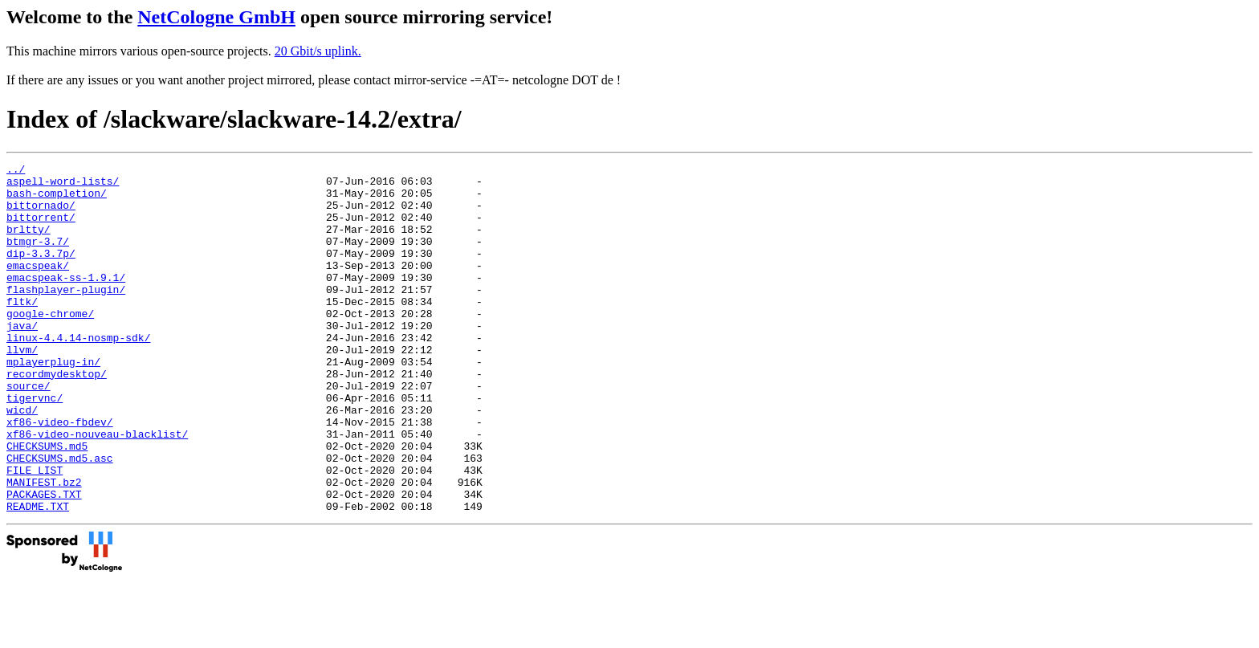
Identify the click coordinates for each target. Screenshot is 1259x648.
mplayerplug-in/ (53, 402)
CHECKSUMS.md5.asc (59, 518)
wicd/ (22, 460)
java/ (22, 359)
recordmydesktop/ (56, 417)
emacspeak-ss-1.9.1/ (65, 301)
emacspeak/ (37, 286)
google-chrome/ (50, 344)
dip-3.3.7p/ (40, 272)
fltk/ (22, 330)
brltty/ (28, 243)
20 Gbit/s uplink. (318, 51)
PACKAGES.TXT (44, 561)
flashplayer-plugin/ (65, 315)
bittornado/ (40, 214)
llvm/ (22, 388)
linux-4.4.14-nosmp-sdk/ (78, 373)
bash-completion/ (56, 200)
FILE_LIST (34, 532)
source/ (28, 431)
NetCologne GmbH (216, 16)
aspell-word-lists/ (62, 185)
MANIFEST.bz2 (44, 547)
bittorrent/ (40, 229)
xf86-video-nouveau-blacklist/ (97, 489)
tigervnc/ (34, 445)
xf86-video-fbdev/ (59, 474)
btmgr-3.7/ (37, 258)
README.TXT (37, 576)
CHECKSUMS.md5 (47, 503)
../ (15, 171)
